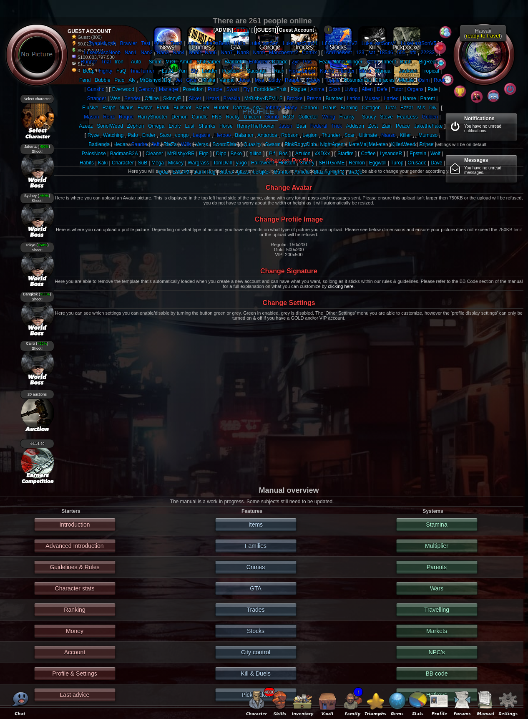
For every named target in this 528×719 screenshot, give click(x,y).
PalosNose (94, 153)
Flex (293, 71)
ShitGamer (208, 62)
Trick (336, 126)
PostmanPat (357, 80)
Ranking (74, 609)
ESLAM (181, 172)
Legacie (201, 135)
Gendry (146, 89)
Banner (282, 172)
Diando (280, 62)
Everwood (123, 89)
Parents (437, 567)
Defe (382, 89)
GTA (255, 588)
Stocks (255, 631)
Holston (287, 163)
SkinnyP (172, 98)
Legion (309, 135)
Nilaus (126, 108)
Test (145, 43)
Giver (192, 80)
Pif (272, 153)
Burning (348, 108)
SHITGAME (332, 163)
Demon (179, 117)
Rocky (232, 117)
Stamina (436, 524)
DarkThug (205, 172)
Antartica (267, 135)
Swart (232, 89)
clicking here (340, 286)
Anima (317, 89)
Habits (87, 163)
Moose (406, 80)
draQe (355, 172)
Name (409, 98)
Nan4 (179, 53)
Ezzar (406, 108)
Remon (357, 163)
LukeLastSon (264, 43)
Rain (279, 71)
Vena (372, 62)
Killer (405, 135)
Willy (186, 144)
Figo (204, 153)
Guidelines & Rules (74, 567)
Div (432, 108)
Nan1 (131, 53)
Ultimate (368, 135)
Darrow (241, 108)
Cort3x (309, 53)
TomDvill (222, 163)
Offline (152, 98)
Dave (436, 163)
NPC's (436, 652)
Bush (405, 62)
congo (182, 135)
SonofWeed (110, 126)
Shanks (207, 126)
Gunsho (96, 89)
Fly (246, 89)
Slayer (203, 108)
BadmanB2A (124, 153)
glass (243, 172)
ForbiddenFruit (270, 89)
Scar (349, 135)
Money (74, 631)
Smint (155, 62)
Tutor (397, 89)
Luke (191, 43)
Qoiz (163, 172)
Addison (355, 126)
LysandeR (391, 153)
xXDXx (322, 153)
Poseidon (193, 89)
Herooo (222, 135)
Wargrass (198, 163)
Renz (109, 117)
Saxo (165, 135)
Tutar (391, 108)
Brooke (294, 98)
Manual (383, 71)
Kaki (103, 163)
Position (230, 71)
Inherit (389, 62)
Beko (235, 153)
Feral (85, 80)
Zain (387, 126)
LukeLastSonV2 (339, 43)
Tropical (430, 71)
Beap (89, 71)
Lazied (391, 98)
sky (257, 108)
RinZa (170, 144)
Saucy (369, 117)
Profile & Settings (74, 673)
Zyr (295, 62)
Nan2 (147, 53)
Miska (208, 80)
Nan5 (195, 53)
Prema (314, 98)
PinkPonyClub (300, 144)
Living (350, 89)
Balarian (244, 135)
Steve (386, 117)
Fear (324, 62)
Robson (289, 135)
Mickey (176, 163)
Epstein (418, 153)
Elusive (90, 108)
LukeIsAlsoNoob (102, 53)
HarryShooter (152, 117)
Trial (106, 62)
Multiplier (436, 545)
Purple (215, 89)
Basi (301, 126)
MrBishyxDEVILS (263, 98)
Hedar (120, 144)
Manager (169, 89)
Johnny (272, 108)
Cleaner (154, 153)
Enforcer (258, 62)
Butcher (333, 98)
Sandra (139, 144)
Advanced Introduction (74, 545)
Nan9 (259, 53)
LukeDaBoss (215, 43)
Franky (347, 117)
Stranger (96, 98)
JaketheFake (428, 126)
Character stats (75, 588)
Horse (226, 126)
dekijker (261, 172)
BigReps (428, 62)
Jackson (408, 71)
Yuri (182, 71)
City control (255, 652)
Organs (415, 89)
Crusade (416, 163)
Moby (291, 108)
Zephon (135, 126)
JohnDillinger (348, 62)
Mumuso (427, 135)
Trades (255, 609)
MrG (170, 62)
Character (123, 163)
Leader (209, 71)
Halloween (262, 163)
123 (360, 53)
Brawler (128, 43)
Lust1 (168, 71)
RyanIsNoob (102, 43)
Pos (307, 62)
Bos (283, 153)
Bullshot (182, 108)
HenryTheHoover (256, 126)
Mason (91, 117)
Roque (126, 117)
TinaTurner (142, 71)
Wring (328, 117)
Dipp (221, 153)
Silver (195, 98)
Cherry (306, 163)
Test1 (160, 43)
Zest (373, 126)
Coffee (368, 153)
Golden (430, 117)
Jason (285, 126)
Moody (312, 80)
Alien (367, 89)
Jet (178, 80)
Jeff (155, 144)
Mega (157, 163)
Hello (239, 43)
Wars (436, 588)
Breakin (231, 98)
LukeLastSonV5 (418, 43)
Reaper (293, 80)
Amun (185, 62)
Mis (421, 108)
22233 (427, 53)
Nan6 (211, 53)
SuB (143, 163)
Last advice (75, 694)
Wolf (435, 153)
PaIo (133, 135)
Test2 (177, 43)
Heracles (385, 80)
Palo (119, 80)
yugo (241, 163)
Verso (202, 144)
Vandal (226, 80)
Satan (240, 30)
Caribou (310, 108)
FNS (217, 117)
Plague (298, 89)
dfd (413, 53)
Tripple (331, 80)
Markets (436, 631)
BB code (437, 673)
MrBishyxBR (181, 153)
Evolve (145, 108)
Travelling (436, 609)
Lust (189, 126)
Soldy (274, 80)
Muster (372, 98)
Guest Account (296, 30)
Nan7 (227, 53)
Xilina (255, 153)
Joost (245, 80)
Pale (432, 89)
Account (74, 652)
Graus (330, 108)
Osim (424, 80)
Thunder (331, 135)
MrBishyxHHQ (155, 80)
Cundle (200, 117)
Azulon (303, 153)
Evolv (174, 126)
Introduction (74, 524)
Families (256, 545)
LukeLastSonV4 (379, 43)
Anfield (302, 172)
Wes (115, 98)
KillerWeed (403, 144)
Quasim (252, 144)
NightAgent (332, 144)
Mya (259, 80)
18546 (386, 53)
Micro (365, 71)
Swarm (272, 144)
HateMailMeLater (368, 144)
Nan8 (243, 53)
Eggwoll (378, 163)
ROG (288, 117)
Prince (426, 144)
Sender (132, 98)
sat (371, 53)
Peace (403, 126)
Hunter (221, 108)
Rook (439, 80)
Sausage (257, 71)
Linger (309, 71)
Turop (397, 163)
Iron (119, 62)
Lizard (212, 98)
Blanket (232, 62)
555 (401, 53)
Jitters (226, 172)
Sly (194, 71)
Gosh (335, 89)
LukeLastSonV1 (300, 43)
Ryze (93, 135)
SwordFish (224, 144)
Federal (318, 126)
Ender (149, 135)
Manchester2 (283, 53)
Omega (156, 126)
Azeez (86, 126)
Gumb (272, 117)
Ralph (108, 108)
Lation (354, 98)
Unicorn (252, 117)
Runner (88, 62)
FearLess (407, 117)
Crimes (255, 567)
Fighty (105, 71)
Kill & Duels (256, 673)
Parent (427, 98)
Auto (136, 62)
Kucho (327, 71)
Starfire (345, 153)
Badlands (98, 144)
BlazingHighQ (329, 172)
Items (256, 524)
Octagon (371, 108)
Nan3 (163, 53)
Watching (113, 135)
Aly (132, 80)
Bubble (102, 80)
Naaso (388, 135)
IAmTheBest (338, 53)
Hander (346, 71)
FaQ (121, 71)
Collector (308, 117)
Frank (163, 108)
